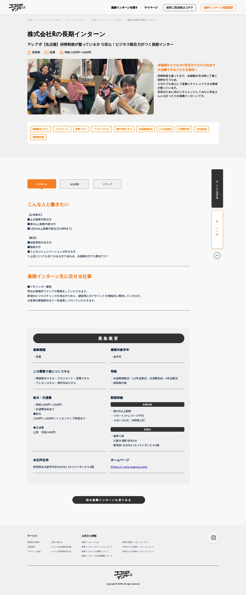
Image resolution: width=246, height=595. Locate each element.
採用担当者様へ (34, 542)
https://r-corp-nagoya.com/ (129, 467)
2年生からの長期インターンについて (138, 551)
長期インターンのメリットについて (97, 547)
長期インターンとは (90, 542)
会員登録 (31, 547)
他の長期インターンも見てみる (108, 500)
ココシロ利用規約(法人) (61, 551)
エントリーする (217, 188)
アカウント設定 (34, 551)
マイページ (151, 7)
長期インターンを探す (124, 7)
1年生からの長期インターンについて (138, 547)
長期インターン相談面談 (218, 7)
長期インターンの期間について (95, 551)
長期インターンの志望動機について (97, 556)
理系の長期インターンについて (135, 542)
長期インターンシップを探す (107, 19)
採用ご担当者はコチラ (179, 7)
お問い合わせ (56, 542)
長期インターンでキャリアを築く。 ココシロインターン (56, 19)
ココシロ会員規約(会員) (61, 547)
